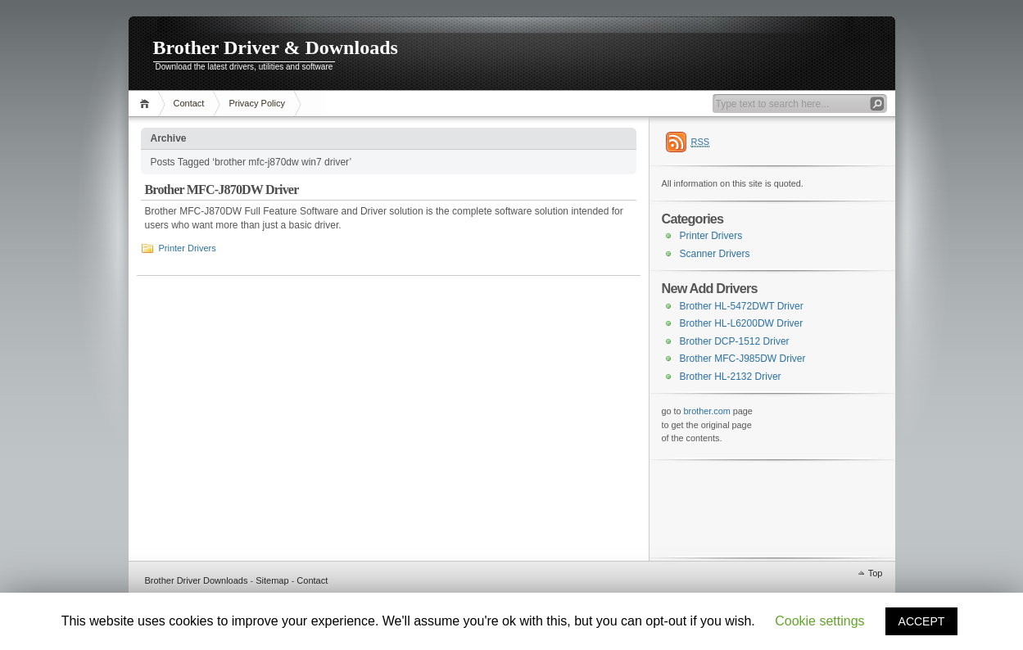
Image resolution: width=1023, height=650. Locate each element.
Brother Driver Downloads (196, 580)
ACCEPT (922, 621)
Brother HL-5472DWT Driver (741, 306)
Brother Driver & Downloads (275, 47)
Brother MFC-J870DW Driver (222, 189)
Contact (189, 103)
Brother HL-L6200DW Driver (741, 323)
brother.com (707, 411)
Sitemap (272, 580)
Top (875, 573)
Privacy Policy (256, 103)
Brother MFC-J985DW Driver (743, 358)
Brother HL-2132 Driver (730, 376)
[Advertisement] (744, 507)
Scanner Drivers (715, 254)
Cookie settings (819, 621)
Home (147, 103)
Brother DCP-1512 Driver (735, 341)
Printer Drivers (187, 248)
